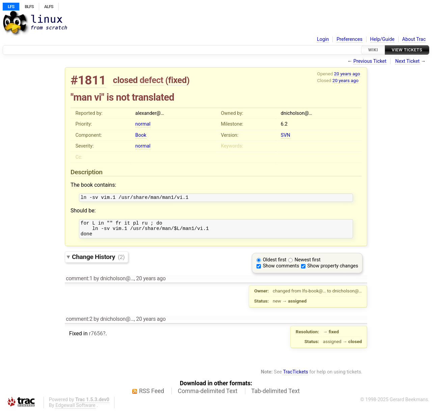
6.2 (284, 124)
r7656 (96, 337)
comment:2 (79, 323)
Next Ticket (407, 61)
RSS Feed (151, 395)
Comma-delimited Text (208, 395)
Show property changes (332, 270)
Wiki (373, 49)
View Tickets (407, 49)
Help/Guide (382, 39)
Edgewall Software (75, 409)
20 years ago (347, 73)
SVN (285, 135)
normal (143, 124)
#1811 (88, 80)
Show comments (281, 270)
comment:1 (79, 282)
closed (125, 80)
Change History (98, 261)
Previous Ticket (369, 61)
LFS (11, 6)
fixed (177, 80)
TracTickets (295, 376)
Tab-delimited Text (275, 395)
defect (151, 80)
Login (323, 39)
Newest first (308, 264)
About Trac (414, 39)
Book (140, 135)
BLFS (29, 6)
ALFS (48, 6)
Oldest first (275, 264)
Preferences (349, 39)
